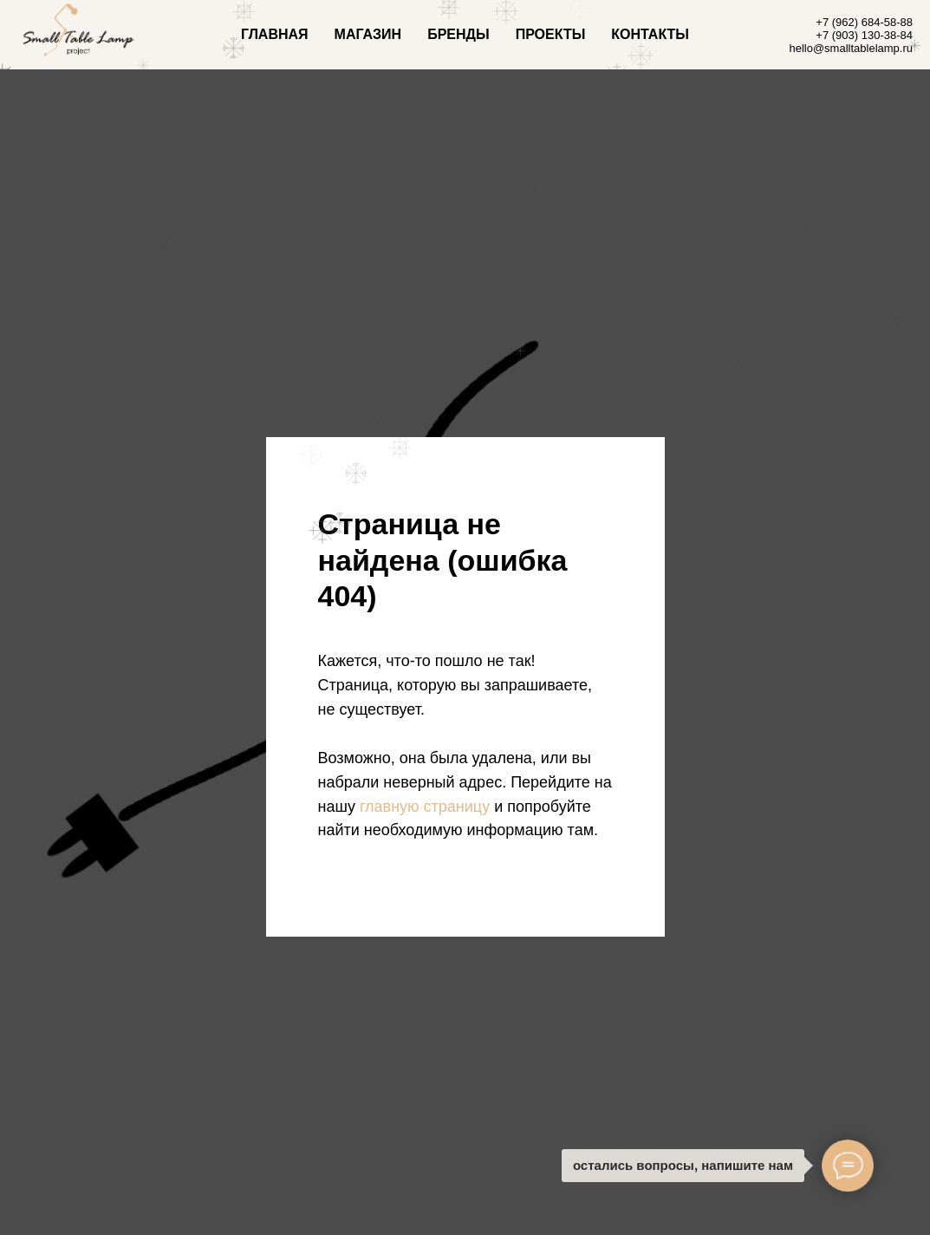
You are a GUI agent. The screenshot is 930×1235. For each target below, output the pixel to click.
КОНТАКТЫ (650, 34)
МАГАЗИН (368, 34)
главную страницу (425, 806)
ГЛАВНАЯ (275, 34)
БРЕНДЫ (458, 34)
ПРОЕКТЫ (551, 34)
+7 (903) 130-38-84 (864, 35)
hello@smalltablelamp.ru (851, 48)
